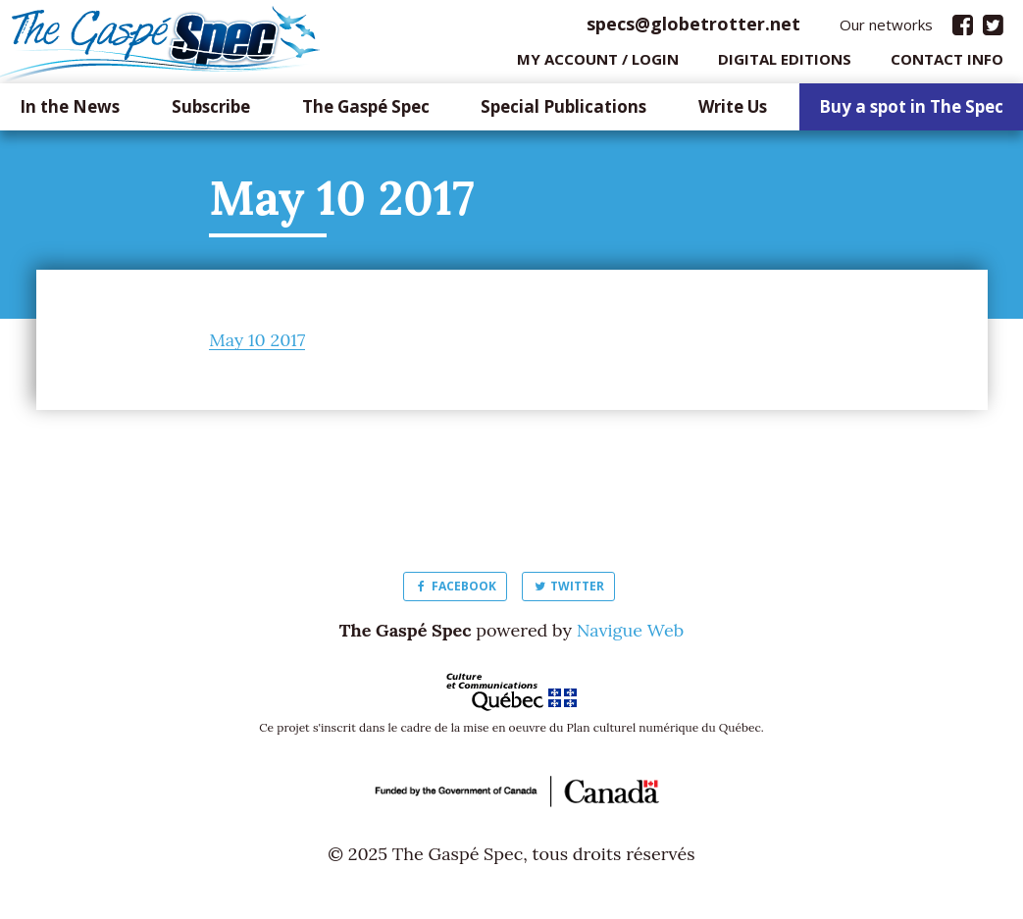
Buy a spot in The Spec (911, 112)
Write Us (732, 112)
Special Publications (563, 112)
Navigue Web (630, 635)
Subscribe (211, 112)
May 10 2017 (257, 344)
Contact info (947, 64)
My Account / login (598, 64)
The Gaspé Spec (366, 112)
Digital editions (784, 64)
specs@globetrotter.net (693, 28)
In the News (70, 112)
